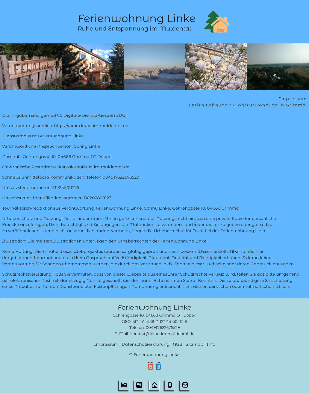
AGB (177, 344)
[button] (124, 386)
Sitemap (194, 344)
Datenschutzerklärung (145, 344)
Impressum (106, 344)
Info (211, 344)
